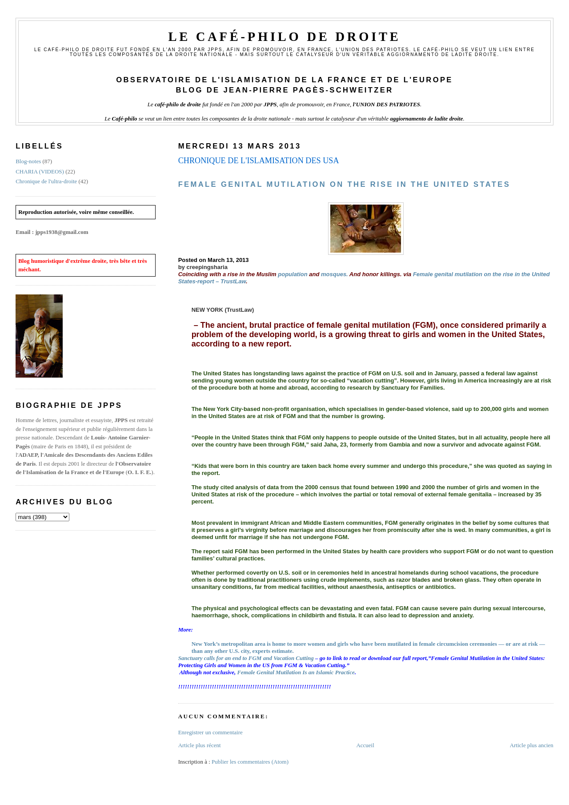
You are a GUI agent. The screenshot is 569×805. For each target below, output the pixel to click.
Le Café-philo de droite (284, 37)
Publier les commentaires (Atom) (250, 761)
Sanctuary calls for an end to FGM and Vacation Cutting (246, 658)
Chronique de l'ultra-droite (46, 181)
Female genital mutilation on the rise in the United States (344, 184)
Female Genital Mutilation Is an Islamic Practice (295, 672)
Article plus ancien (531, 745)
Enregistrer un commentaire (210, 732)
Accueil (365, 745)
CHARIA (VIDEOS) (40, 171)
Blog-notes (28, 161)
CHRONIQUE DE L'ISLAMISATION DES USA (258, 160)
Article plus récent (199, 745)
